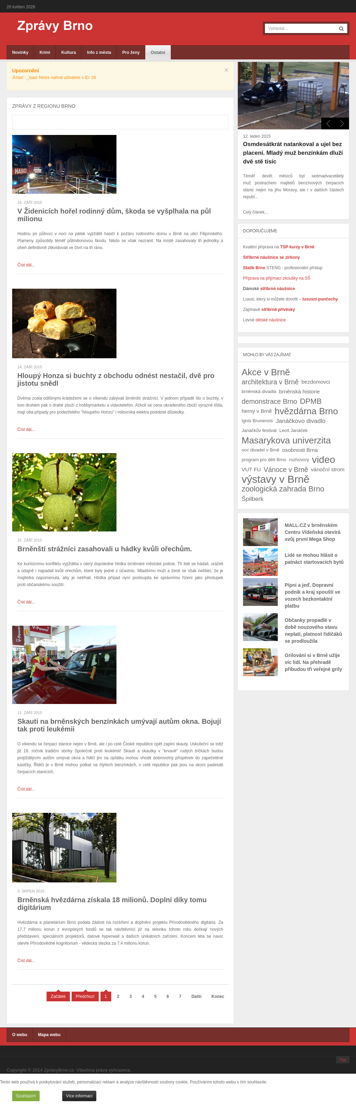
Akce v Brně (266, 372)
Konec (217, 996)
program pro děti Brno (264, 459)
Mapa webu (49, 1034)
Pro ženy (131, 52)
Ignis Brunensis (257, 420)
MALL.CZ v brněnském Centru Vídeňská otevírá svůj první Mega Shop (312, 532)
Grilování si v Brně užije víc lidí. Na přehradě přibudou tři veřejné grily (313, 662)
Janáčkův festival (259, 430)
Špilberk (253, 498)
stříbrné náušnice (277, 288)
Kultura (68, 52)
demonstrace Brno (269, 401)
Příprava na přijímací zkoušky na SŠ (276, 278)
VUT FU (251, 469)
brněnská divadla (259, 391)
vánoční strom (327, 469)
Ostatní (158, 52)
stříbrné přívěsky (278, 309)
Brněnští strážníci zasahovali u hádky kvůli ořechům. (104, 549)
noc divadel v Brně (261, 450)
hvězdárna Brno (306, 411)
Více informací (79, 1096)
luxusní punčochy (319, 299)
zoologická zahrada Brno (283, 489)
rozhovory (299, 459)
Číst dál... (26, 265)
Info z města (99, 52)
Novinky (20, 52)
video (323, 460)
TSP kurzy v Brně (297, 247)
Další (197, 996)
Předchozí (85, 996)
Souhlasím (26, 1096)
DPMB (311, 401)
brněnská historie (299, 391)
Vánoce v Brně (286, 469)
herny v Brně (257, 411)
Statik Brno (254, 267)
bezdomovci (315, 382)
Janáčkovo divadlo (300, 420)
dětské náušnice (271, 320)
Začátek (58, 996)
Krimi (45, 52)
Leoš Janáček (293, 430)
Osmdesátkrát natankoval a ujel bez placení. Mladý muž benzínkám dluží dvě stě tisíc (293, 153)
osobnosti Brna (300, 450)
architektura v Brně (270, 382)
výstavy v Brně (275, 479)
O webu (19, 1034)
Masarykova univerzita (286, 440)
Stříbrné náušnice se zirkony (271, 257)
